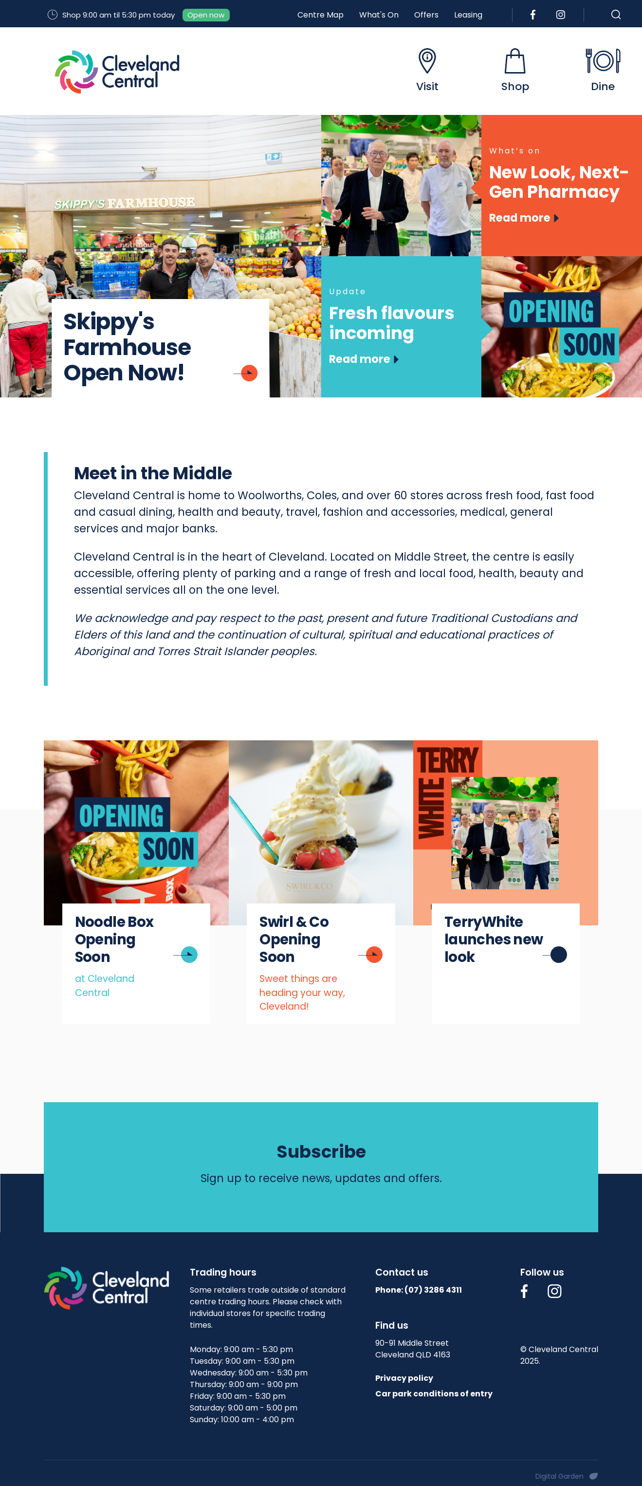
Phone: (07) (418, 1290)
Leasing (468, 14)
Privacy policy (404, 1378)
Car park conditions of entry (434, 1393)
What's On (379, 14)
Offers (426, 14)
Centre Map (320, 14)
